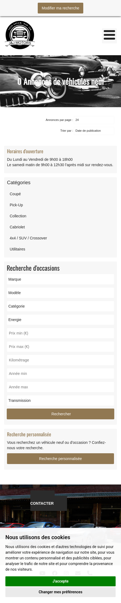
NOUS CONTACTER (42, 501)
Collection (18, 216)
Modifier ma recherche (60, 8)
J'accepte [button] (61, 581)
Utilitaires (17, 249)
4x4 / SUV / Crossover (28, 238)
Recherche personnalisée (60, 458)
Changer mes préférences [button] (60, 592)
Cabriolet (17, 227)
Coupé (15, 194)
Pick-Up (16, 205)
